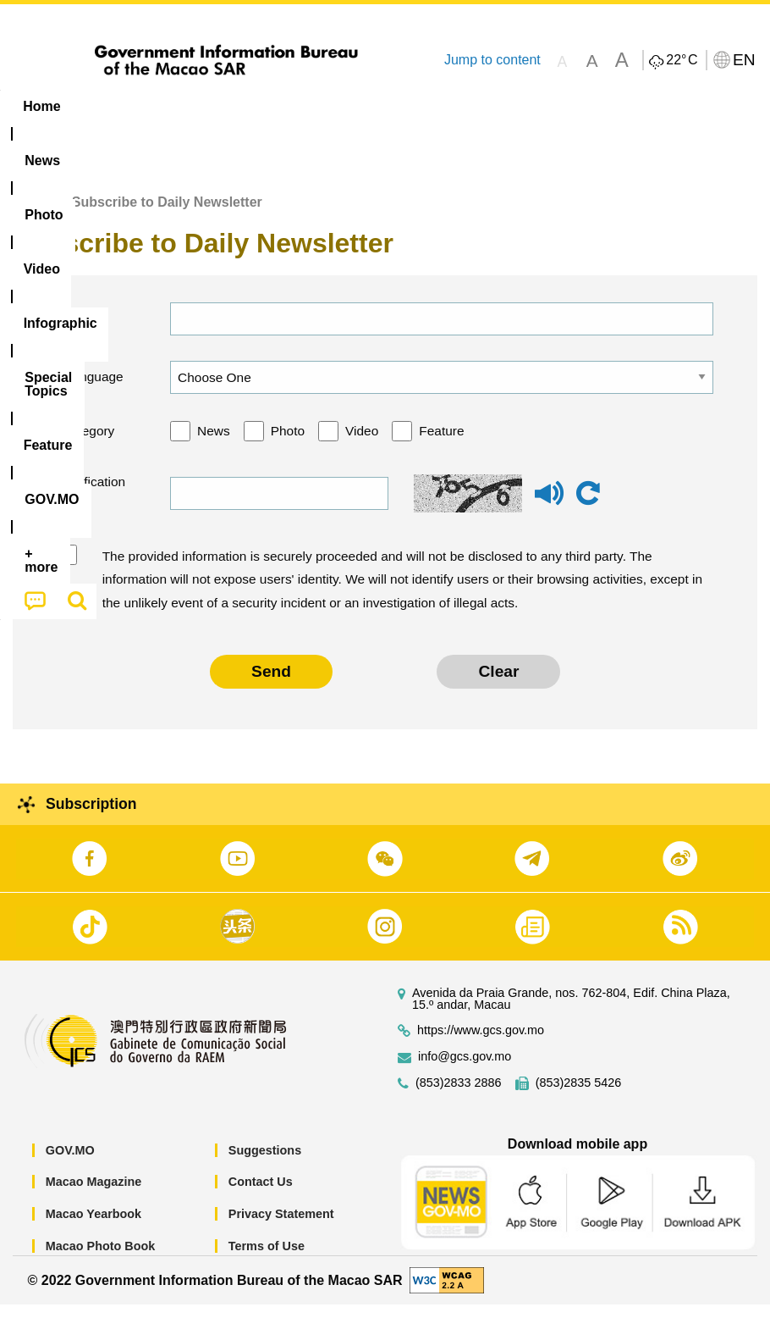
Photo (288, 444)
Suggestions (264, 1164)
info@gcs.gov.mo (464, 1070)
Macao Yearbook (93, 1227)
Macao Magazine (94, 1195)
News (213, 444)
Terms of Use (266, 1258)
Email (78, 331)
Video (361, 444)
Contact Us (260, 1195)
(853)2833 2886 (458, 1096)
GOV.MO (70, 1164)
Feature (441, 444)
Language (93, 390)
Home (31, 215)
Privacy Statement (281, 1227)
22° (681, 60)
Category (88, 444)
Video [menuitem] (253, 106)
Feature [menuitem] (562, 106)
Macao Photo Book (101, 1258)
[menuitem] (108, 107)
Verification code (91, 507)
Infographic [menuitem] (342, 106)
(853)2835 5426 (579, 1096)
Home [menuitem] (41, 106)
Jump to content (492, 60)
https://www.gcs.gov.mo (480, 1044)
